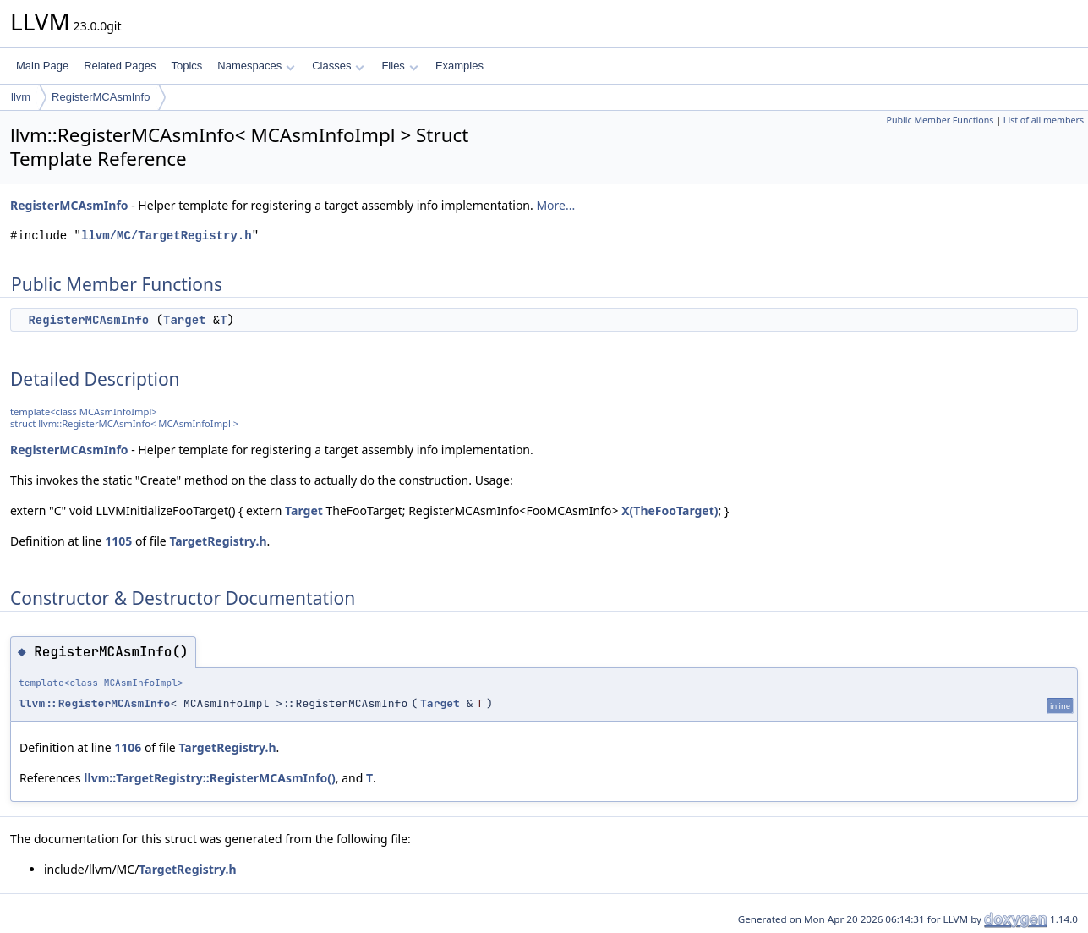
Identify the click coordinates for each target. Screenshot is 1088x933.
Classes (338, 65)
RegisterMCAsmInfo (101, 97)
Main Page (42, 65)
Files (399, 65)
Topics (186, 65)
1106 (127, 747)
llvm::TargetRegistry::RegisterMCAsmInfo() (209, 778)
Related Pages (120, 65)
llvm (20, 97)
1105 (118, 541)
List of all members (1043, 120)
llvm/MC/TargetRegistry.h (166, 236)
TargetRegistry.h (217, 541)
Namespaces (255, 65)
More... (555, 205)
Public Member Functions (939, 120)
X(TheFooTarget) (669, 510)
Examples (459, 65)
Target (184, 319)
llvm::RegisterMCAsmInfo (94, 703)
